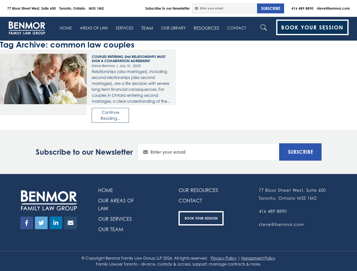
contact (236, 27)
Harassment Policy (258, 258)
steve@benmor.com (333, 8)
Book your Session (201, 218)
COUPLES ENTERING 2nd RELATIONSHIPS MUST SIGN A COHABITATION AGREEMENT (129, 58)
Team (147, 28)
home (66, 27)
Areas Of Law (94, 27)
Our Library (173, 27)
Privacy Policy (224, 258)
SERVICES (124, 27)
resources (206, 28)
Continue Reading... (110, 115)
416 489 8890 (302, 8)
